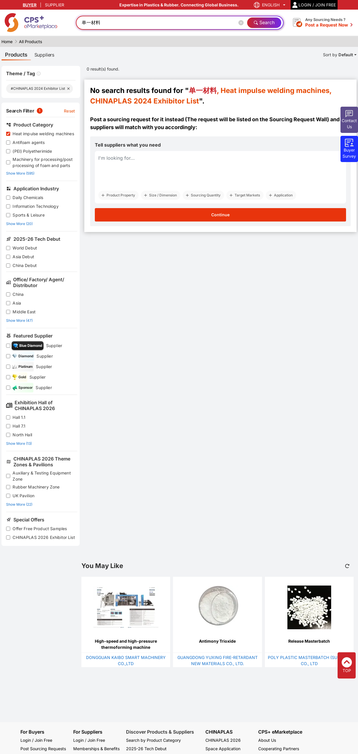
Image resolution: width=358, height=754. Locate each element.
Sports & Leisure (28, 214)
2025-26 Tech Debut (146, 748)
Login (78, 740)
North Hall (22, 434)
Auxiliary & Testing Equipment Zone (42, 475)
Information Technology (35, 206)
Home (7, 41)
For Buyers (32, 732)
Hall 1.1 (19, 417)
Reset (69, 110)
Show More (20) (19, 224)
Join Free (96, 740)
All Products (30, 41)
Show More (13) (19, 443)
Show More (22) (19, 504)
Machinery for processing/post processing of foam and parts (42, 162)
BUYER (29, 4)
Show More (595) (20, 173)
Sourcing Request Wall (298, 119)
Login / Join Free (36, 740)
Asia (17, 302)
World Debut (25, 247)
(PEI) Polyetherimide (32, 151)
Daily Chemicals (28, 197)
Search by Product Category (153, 740)
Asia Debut (23, 256)
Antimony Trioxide (217, 641)
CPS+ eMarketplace (280, 732)
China (18, 294)
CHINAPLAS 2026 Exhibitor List (44, 537)
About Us (267, 740)
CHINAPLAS (219, 732)
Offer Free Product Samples (40, 528)
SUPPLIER (54, 4)
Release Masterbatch (309, 641)
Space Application (222, 748)
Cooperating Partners (278, 748)
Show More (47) (19, 320)
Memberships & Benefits (96, 748)
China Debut (25, 265)
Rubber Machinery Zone (36, 486)
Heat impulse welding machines (43, 133)
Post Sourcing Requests (43, 748)
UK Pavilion (23, 495)
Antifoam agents (29, 142)
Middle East (24, 311)
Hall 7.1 (19, 425)
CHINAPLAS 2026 (223, 740)
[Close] (242, 22)
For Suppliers (87, 732)
